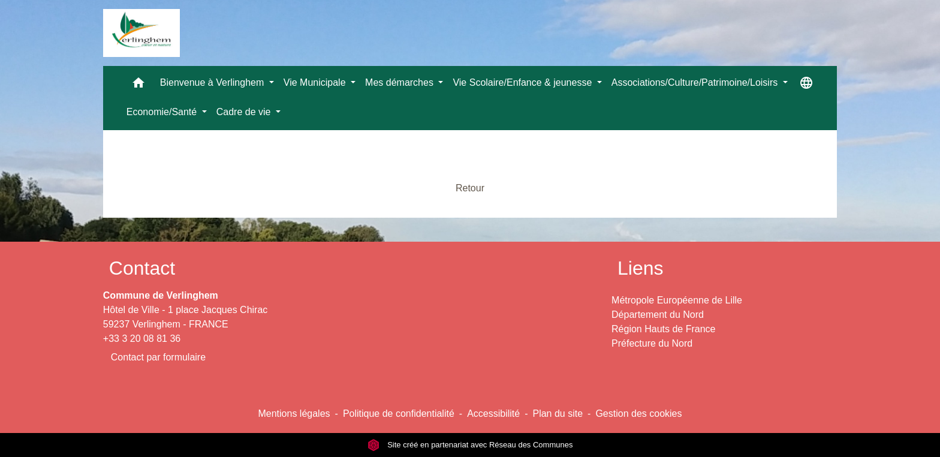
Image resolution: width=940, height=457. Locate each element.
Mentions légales (294, 413)
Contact (142, 268)
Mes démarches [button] (400, 82)
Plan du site (557, 413)
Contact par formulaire (158, 357)
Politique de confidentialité (398, 413)
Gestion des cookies (638, 413)
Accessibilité (493, 413)
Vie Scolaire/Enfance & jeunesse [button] (523, 82)
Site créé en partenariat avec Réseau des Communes (470, 444)
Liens (640, 268)
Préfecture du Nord (651, 343)
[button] (138, 85)
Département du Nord (657, 314)
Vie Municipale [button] (316, 82)
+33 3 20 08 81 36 (141, 338)
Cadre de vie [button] (244, 112)
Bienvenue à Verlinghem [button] (213, 82)
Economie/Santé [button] (163, 112)
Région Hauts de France (663, 329)
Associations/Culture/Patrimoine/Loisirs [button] (696, 82)
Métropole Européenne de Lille (676, 300)
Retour (470, 188)
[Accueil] (141, 33)
